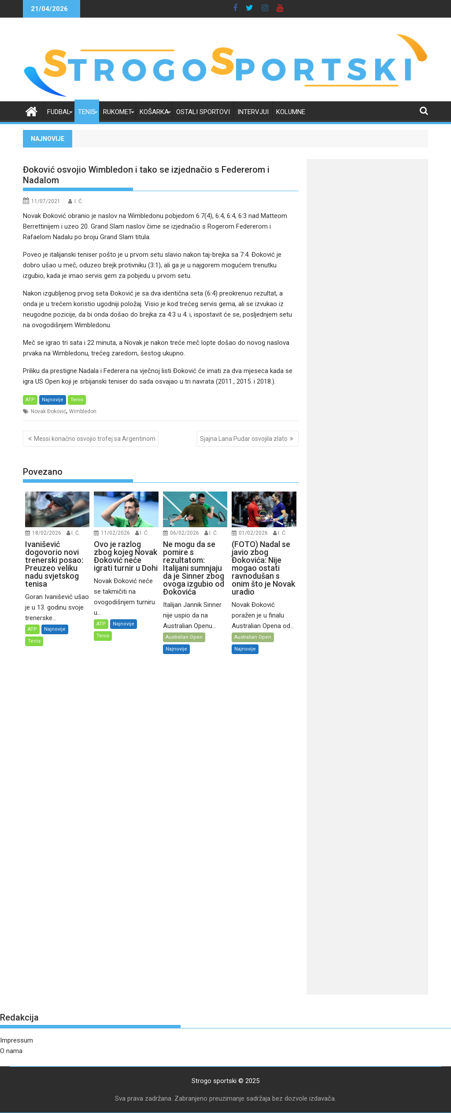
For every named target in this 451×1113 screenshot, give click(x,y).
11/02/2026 (115, 533)
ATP (30, 400)
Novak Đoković (48, 411)
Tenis (87, 112)
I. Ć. (78, 201)
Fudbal (58, 112)
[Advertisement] (367, 298)
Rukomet (117, 112)
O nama (11, 1051)
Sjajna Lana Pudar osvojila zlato (244, 438)
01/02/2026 (253, 533)
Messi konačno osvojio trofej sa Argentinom (94, 438)
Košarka (154, 112)
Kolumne (290, 112)
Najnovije (52, 400)
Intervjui (253, 112)
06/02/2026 (184, 533)
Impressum (16, 1040)
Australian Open (184, 637)
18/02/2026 (46, 533)
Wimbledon (82, 411)
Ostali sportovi (203, 112)
